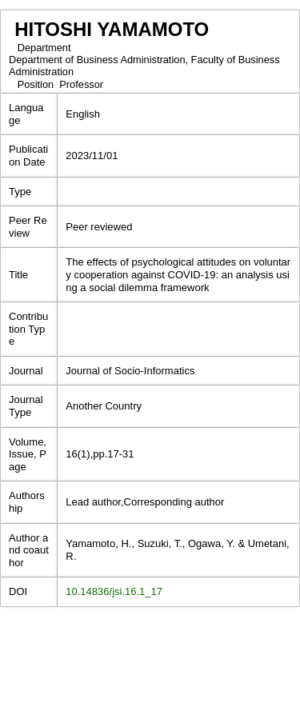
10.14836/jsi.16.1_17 (114, 591)
